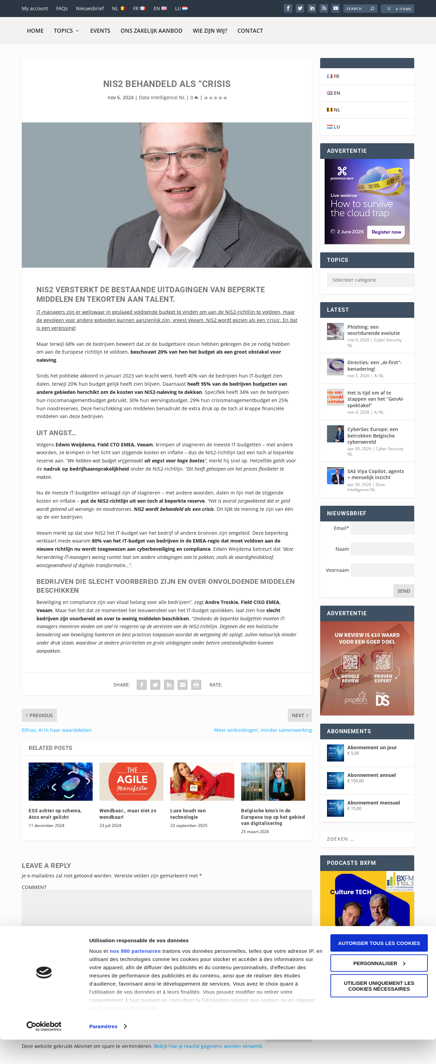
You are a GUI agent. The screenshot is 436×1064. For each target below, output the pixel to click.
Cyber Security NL (374, 342)
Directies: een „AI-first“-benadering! (374, 365)
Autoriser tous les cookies (379, 967)
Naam (342, 549)
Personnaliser (379, 987)
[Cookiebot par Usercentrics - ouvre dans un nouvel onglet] (44, 1051)
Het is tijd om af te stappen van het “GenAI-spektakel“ (375, 398)
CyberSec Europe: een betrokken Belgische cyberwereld (372, 435)
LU (181, 8)
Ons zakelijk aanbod (152, 30)
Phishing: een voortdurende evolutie (373, 330)
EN (160, 8)
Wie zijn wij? (210, 30)
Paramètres (103, 1050)
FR (139, 8)
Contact (250, 30)
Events (100, 30)
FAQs (62, 8)
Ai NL (379, 376)
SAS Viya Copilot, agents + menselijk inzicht (375, 474)
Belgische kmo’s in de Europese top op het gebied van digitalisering (273, 817)
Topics (63, 30)
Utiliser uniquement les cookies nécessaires (379, 1010)
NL (118, 8)
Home (35, 30)
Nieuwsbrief (90, 8)
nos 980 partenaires (135, 975)
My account (35, 8)
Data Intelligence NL (162, 97)
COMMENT (34, 887)
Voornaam (338, 570)
